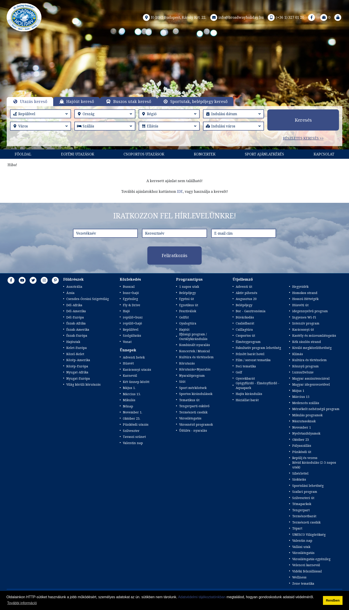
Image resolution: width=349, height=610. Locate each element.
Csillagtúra (244, 329)
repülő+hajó (132, 323)
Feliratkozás (174, 255)
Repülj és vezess (304, 458)
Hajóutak (73, 342)
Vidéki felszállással (307, 571)
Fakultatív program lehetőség (258, 348)
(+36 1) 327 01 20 (285, 17)
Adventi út (244, 286)
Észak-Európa (76, 335)
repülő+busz (133, 317)
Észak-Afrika (76, 323)
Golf (239, 372)
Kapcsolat (324, 154)
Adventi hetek (134, 357)
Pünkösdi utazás (135, 424)
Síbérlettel (300, 473)
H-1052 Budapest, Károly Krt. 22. (174, 17)
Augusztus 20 (246, 299)
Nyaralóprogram (192, 375)
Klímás (297, 354)
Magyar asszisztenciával (311, 378)
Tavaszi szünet (134, 437)
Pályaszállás (301, 445)
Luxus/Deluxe (303, 372)
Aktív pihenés (246, 293)
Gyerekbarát (245, 378)
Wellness (299, 577)
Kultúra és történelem (196, 357)
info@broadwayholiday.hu (236, 17)
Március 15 (300, 397)
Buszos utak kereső (132, 101)
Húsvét (128, 363)
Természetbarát (304, 516)
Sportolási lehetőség (308, 485)
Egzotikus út (188, 305)
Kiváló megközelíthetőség (312, 348)
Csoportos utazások (144, 154)
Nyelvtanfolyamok (306, 433)
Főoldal (23, 154)
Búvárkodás (245, 317)
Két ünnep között (136, 382)
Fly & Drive (131, 305)
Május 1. (129, 388)
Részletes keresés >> (303, 138)
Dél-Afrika (74, 305)
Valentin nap (133, 443)
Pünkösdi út (301, 452)
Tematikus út (189, 400)
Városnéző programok (196, 424)
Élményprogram (248, 342)
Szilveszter (131, 431)
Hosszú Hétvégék (305, 299)
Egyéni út (186, 299)
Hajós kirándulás (249, 394)
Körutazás (187, 363)
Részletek (169, 79)
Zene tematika (303, 583)
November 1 (301, 427)
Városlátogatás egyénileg (311, 559)
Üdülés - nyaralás (193, 430)
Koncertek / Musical (194, 351)
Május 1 (298, 391)
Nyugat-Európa (78, 378)
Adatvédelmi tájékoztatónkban (201, 597)
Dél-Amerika (76, 311)
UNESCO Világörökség (309, 534)
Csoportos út (245, 335)
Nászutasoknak (304, 421)
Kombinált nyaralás (194, 345)
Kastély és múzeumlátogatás (314, 335)
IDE (180, 191)
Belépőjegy (187, 293)
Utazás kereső (33, 101)
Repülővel (130, 329)
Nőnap (128, 406)
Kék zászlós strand (306, 342)
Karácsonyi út (303, 329)
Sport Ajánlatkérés (264, 154)
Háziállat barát (247, 400)
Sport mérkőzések (193, 388)
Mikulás (129, 400)
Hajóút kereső (80, 101)
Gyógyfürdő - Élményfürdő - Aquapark (257, 385)
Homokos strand (304, 293)
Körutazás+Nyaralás (195, 369)
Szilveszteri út (303, 498)
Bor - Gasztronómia (251, 311)
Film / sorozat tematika (253, 360)
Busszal (129, 286)
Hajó (126, 311)
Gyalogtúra (187, 323)
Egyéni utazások (77, 154)
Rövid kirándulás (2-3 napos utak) (314, 464)
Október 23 (300, 439)
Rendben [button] (333, 600)
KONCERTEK (204, 154)
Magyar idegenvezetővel (311, 384)
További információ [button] (22, 603)
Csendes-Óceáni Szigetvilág (87, 299)
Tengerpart (301, 510)
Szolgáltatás (132, 335)
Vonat (127, 342)
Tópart (297, 528)
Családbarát (245, 323)
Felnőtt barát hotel (250, 354)
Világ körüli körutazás (83, 384)
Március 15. (132, 394)
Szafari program (304, 491)
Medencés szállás (305, 403)
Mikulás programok (307, 415)
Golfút (184, 317)
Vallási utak (301, 547)
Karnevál (130, 375)
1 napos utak (189, 286)
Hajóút (184, 329)
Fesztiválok (187, 311)
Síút (182, 381)
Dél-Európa (75, 317)
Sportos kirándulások (195, 394)
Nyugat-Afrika (77, 372)
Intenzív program (305, 323)
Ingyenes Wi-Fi (304, 317)
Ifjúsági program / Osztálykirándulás (193, 336)
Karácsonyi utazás (137, 369)
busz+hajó (131, 293)
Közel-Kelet (75, 354)
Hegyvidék (300, 286)
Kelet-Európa (76, 348)
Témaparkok (301, 504)
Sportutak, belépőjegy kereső (198, 101)
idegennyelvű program (310, 311)
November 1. (132, 412)
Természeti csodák (193, 412)
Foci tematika (246, 366)
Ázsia (70, 293)
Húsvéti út (300, 305)
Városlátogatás (190, 418)
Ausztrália (74, 286)
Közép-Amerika (78, 360)
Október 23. (131, 418)
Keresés (303, 120)
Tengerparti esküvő (194, 406)
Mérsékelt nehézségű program (315, 409)
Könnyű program (305, 366)
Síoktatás (299, 479)
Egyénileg (130, 299)
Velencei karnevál (306, 565)
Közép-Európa (77, 366)
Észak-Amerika (77, 329)
